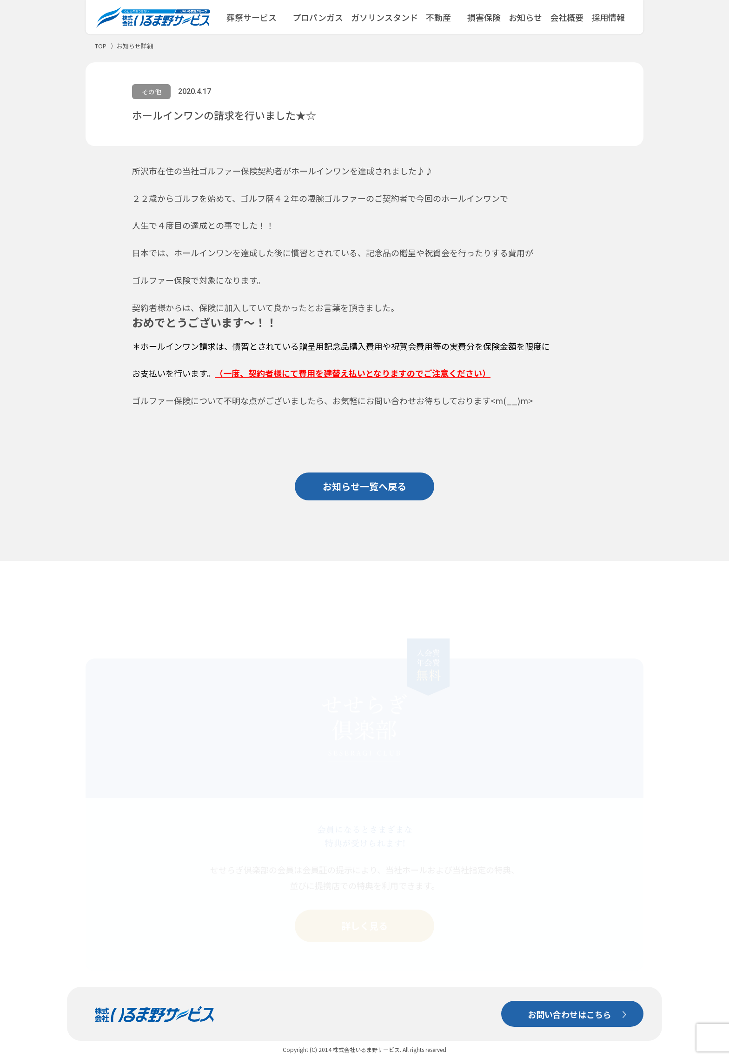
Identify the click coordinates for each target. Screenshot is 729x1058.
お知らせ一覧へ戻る (364, 486)
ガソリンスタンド (384, 17)
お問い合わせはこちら (569, 1001)
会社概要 (566, 17)
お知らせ (525, 17)
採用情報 (608, 17)
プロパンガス (317, 17)
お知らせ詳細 (135, 45)
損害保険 (484, 17)
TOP (100, 45)
